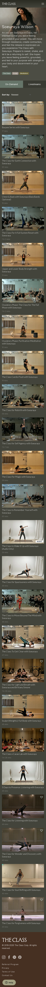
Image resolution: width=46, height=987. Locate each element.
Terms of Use (8, 972)
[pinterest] (20, 957)
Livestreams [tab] (34, 84)
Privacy (5, 968)
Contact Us (7, 975)
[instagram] (3, 957)
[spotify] (14, 957)
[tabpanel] (23, 510)
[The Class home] (8, 4)
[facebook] (9, 957)
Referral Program (10, 964)
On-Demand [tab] (11, 84)
